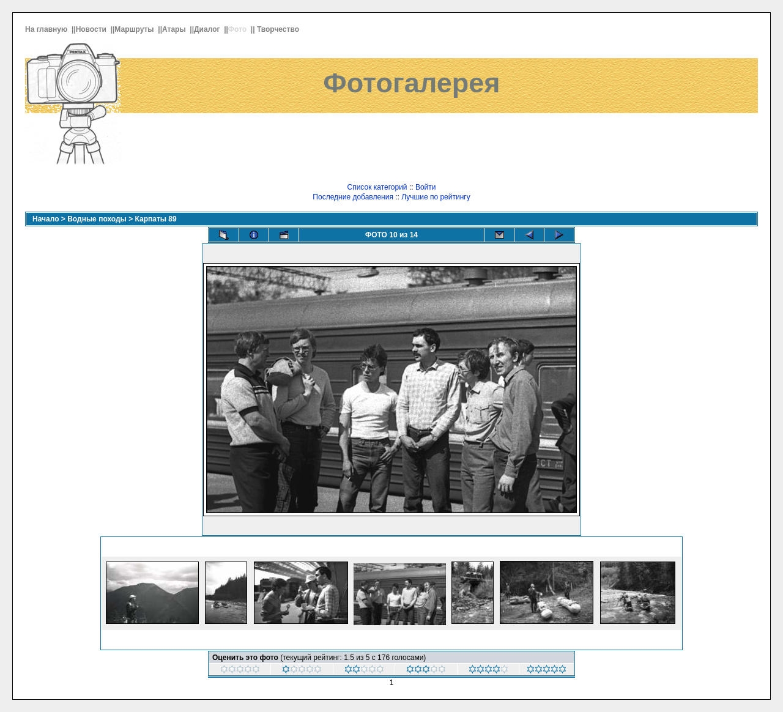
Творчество (279, 29)
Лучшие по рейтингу (435, 197)
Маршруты (135, 29)
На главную (47, 29)
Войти (425, 187)
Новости (92, 29)
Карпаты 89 (156, 219)
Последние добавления (353, 197)
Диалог (208, 29)
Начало (45, 219)
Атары (175, 29)
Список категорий (377, 187)
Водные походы (97, 219)
